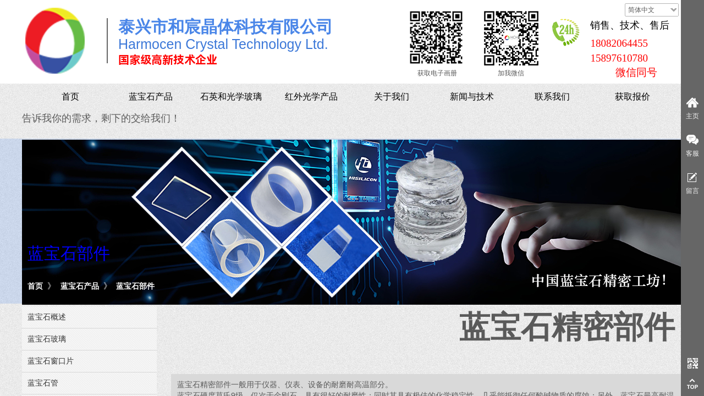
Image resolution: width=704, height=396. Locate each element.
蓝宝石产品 (80, 286)
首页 (35, 286)
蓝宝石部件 (135, 286)
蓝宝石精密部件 (567, 327)
